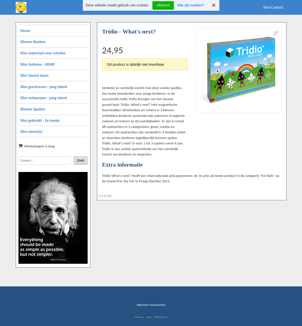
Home (25, 30)
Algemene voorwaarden (151, 305)
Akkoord (163, 5)
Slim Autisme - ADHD (37, 64)
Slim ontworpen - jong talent (43, 97)
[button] (276, 33)
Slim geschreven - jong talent (43, 86)
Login (149, 317)
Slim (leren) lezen (34, 75)
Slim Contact (273, 7)
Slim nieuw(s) (31, 131)
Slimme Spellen (33, 109)
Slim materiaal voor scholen (43, 53)
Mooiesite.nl (160, 317)
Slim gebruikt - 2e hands (40, 120)
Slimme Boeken (33, 41)
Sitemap (139, 317)
